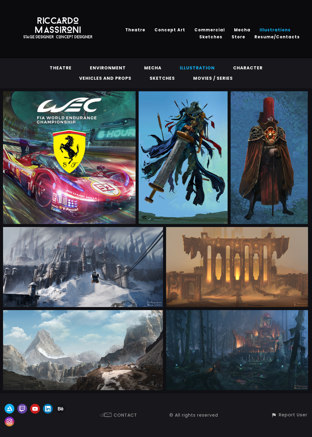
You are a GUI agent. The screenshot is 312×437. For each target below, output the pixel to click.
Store (238, 37)
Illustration (197, 68)
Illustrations (275, 30)
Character (248, 68)
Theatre (135, 30)
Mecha (242, 30)
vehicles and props (105, 78)
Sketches (210, 37)
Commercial (209, 30)
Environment (108, 68)
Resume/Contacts (277, 37)
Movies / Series (213, 78)
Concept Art (169, 30)
